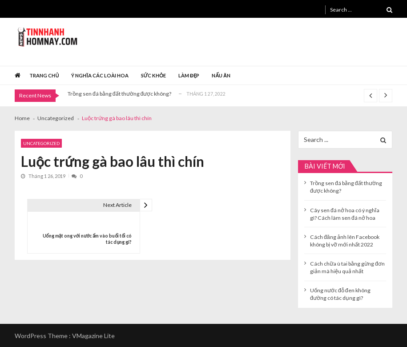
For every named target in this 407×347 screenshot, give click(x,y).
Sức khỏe (153, 75)
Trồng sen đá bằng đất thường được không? (119, 93)
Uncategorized (41, 143)
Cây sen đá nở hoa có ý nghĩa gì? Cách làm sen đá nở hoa (344, 214)
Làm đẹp (189, 75)
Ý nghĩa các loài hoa (99, 75)
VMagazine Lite (93, 335)
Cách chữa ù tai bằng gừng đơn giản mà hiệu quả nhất (347, 267)
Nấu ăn (221, 75)
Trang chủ (44, 75)
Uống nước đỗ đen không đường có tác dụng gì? (340, 294)
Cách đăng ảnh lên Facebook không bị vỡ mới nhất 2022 (344, 241)
